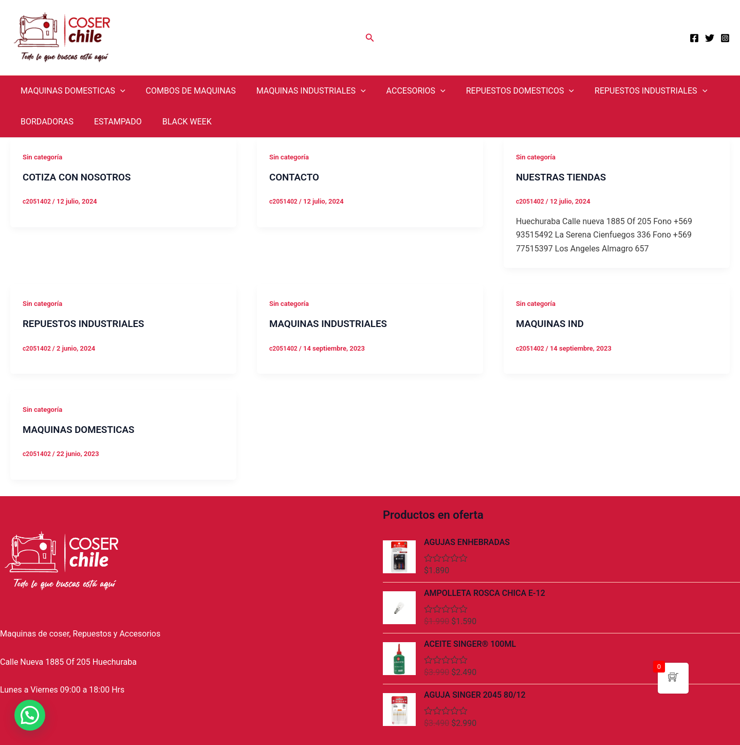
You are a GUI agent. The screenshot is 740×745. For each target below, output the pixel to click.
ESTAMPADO (112, 121)
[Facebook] (694, 38)
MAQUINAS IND (552, 323)
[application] (118, 91)
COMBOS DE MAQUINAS (185, 91)
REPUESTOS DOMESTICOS (502, 91)
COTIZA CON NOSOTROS (80, 177)
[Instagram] (725, 38)
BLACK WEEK (176, 121)
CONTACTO (296, 177)
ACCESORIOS (401, 91)
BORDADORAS (44, 121)
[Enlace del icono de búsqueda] (370, 37)
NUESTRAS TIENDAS (564, 177)
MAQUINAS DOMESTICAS (70, 91)
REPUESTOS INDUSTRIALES (628, 91)
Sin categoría (44, 157)
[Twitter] (709, 38)
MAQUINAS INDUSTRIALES (301, 91)
